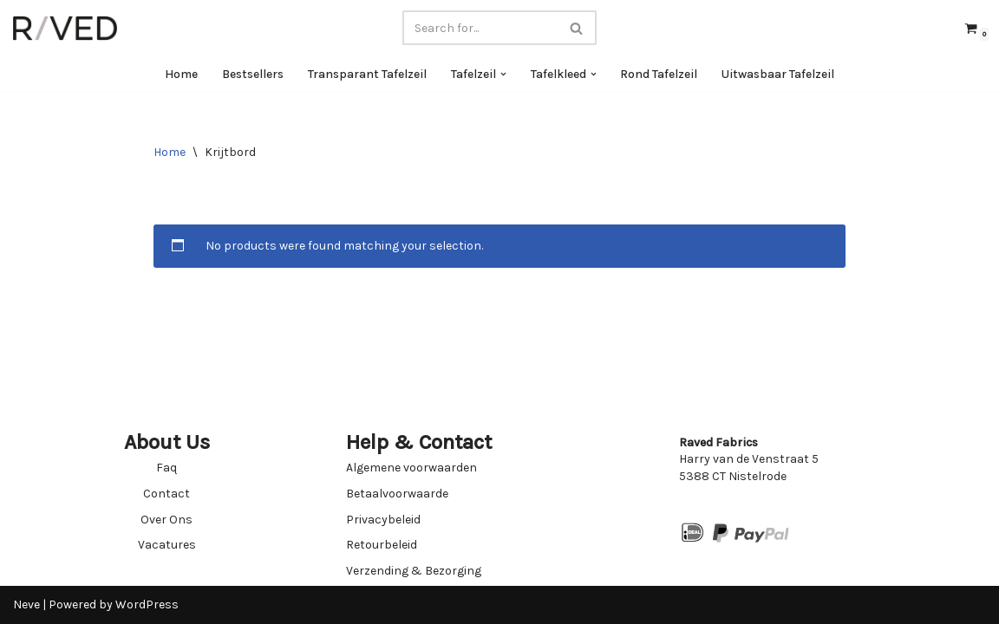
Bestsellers (253, 74)
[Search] (480, 27)
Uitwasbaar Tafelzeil (778, 74)
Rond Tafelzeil (659, 74)
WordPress (147, 604)
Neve (26, 604)
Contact (166, 493)
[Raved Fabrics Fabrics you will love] (65, 28)
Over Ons (166, 519)
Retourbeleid (381, 544)
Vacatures (167, 544)
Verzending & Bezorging (413, 570)
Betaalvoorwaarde (397, 493)
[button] (503, 74)
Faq (166, 467)
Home (181, 74)
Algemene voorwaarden (411, 467)
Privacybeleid (383, 519)
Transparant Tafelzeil (367, 74)
